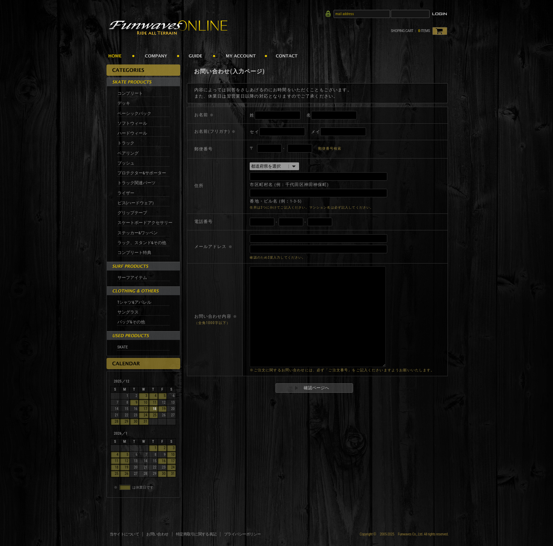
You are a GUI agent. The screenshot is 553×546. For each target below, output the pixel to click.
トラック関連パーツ (136, 182)
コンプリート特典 (134, 252)
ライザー (125, 193)
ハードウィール (132, 133)
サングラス (128, 312)
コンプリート (130, 93)
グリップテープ (132, 212)
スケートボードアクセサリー (144, 222)
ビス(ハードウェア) (135, 202)
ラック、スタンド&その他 (141, 242)
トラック (125, 143)
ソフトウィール (132, 123)
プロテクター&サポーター (141, 172)
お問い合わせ (157, 534)
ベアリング (128, 153)
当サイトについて (124, 534)
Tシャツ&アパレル (134, 302)
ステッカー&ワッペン (137, 232)
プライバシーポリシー (242, 534)
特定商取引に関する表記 (196, 534)
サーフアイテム (132, 277)
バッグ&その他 (131, 321)
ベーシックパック (134, 113)
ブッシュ (125, 163)
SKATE (122, 347)
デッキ (123, 103)
